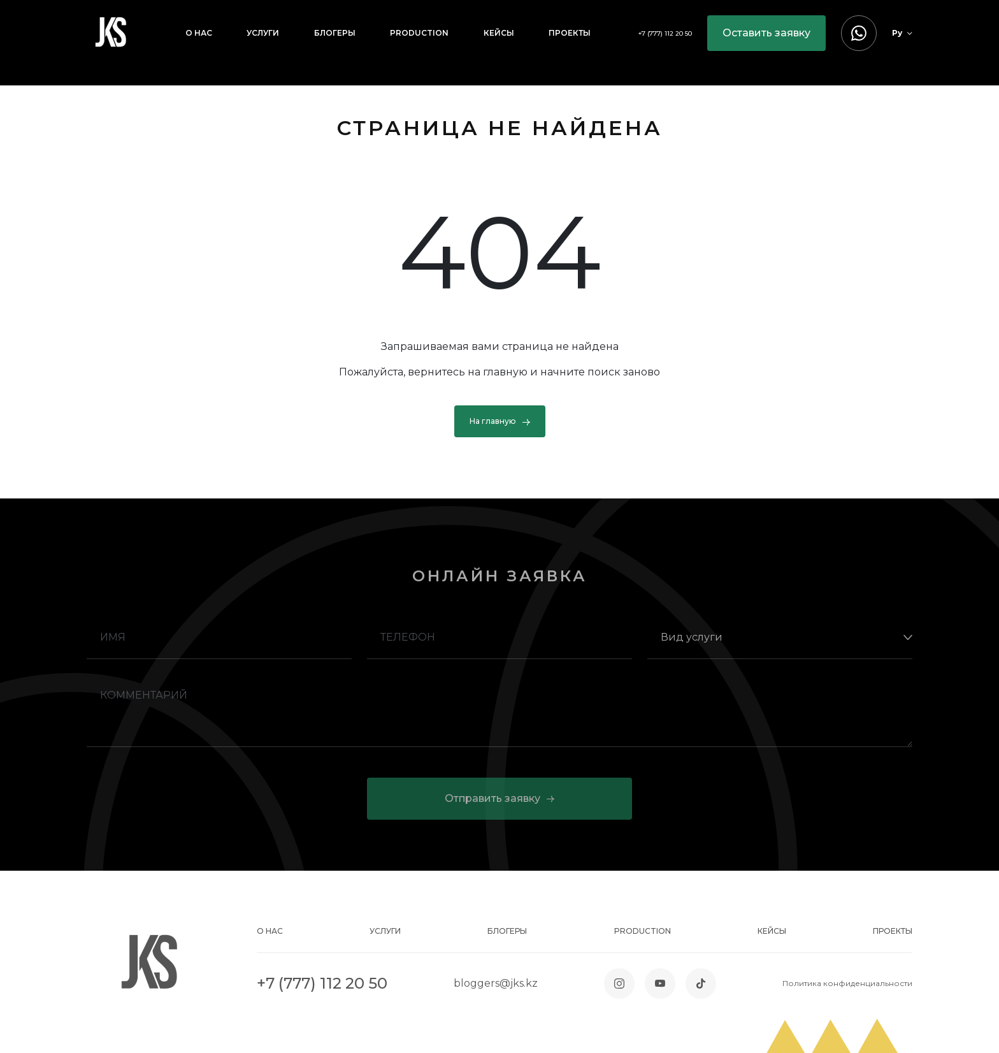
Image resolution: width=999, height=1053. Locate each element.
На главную (500, 421)
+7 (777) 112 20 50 (665, 33)
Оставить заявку (766, 33)
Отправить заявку (499, 798)
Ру (902, 33)
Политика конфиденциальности (847, 983)
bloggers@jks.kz (496, 983)
